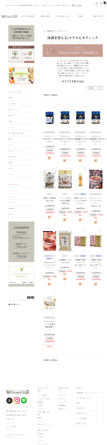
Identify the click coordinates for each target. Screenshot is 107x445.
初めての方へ (98, 16)
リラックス (11, 202)
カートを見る (11, 426)
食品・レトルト (13, 110)
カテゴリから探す (27, 16)
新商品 (10, 98)
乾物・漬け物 (12, 157)
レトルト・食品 (43, 398)
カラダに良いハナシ (62, 16)
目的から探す (45, 16)
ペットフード (43, 443)
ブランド (11, 174)
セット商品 (11, 104)
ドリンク (11, 127)
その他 (10, 168)
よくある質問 (81, 418)
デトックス (11, 197)
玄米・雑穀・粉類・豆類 (15, 133)
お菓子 (10, 121)
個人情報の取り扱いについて (17, 411)
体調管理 (11, 208)
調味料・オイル (13, 115)
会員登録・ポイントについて (87, 393)
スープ (10, 145)
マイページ (10, 423)
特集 (80, 16)
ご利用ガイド (81, 408)
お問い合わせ (81, 423)
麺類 (9, 139)
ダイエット (11, 191)
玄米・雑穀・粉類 (43, 413)
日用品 (10, 163)
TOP (44, 31)
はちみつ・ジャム (13, 151)
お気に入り (10, 419)
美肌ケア (11, 214)
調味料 (40, 402)
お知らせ (79, 388)
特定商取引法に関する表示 (16, 415)
